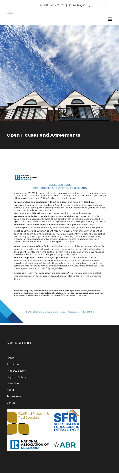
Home (10, 357)
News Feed (13, 383)
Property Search (16, 370)
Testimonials (14, 396)
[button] (110, 19)
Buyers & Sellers (16, 377)
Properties (13, 364)
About (10, 389)
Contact (11, 402)
